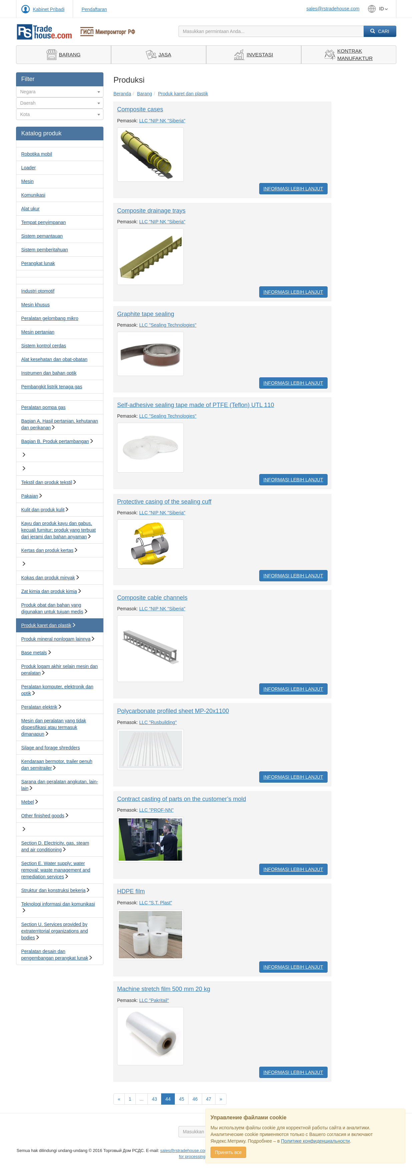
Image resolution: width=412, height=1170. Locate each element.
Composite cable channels (152, 597)
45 (181, 1099)
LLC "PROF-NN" (156, 810)
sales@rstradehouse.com (333, 8)
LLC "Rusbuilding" (158, 722)
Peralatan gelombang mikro (49, 318)
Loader (28, 167)
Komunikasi (33, 195)
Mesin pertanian (38, 332)
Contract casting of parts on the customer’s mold (181, 799)
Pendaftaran (94, 9)
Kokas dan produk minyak (48, 577)
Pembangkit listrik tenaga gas (51, 386)
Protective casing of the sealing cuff (164, 501)
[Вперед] (221, 1099)
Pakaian (29, 496)
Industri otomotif (38, 291)
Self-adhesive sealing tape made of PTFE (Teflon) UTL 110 (195, 405)
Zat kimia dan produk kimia (49, 591)
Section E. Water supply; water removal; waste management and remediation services (55, 870)
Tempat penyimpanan (43, 222)
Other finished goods (42, 815)
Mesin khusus (35, 304)
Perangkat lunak (38, 263)
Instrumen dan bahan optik (49, 373)
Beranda (122, 93)
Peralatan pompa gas (43, 407)
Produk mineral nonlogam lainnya (56, 639)
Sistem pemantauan (42, 236)
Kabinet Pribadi (49, 9)
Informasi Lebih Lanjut (293, 188)
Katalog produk (41, 133)
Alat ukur (30, 208)
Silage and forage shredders (50, 747)
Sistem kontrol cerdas (43, 345)
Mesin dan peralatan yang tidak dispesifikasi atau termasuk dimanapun (53, 727)
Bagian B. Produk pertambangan (55, 441)
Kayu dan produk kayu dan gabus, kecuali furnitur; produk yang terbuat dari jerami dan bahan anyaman (58, 530)
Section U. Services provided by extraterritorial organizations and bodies (54, 931)
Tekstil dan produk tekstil (46, 482)
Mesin (27, 181)
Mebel (27, 802)
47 (209, 1099)
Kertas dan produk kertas (47, 550)
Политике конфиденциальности (315, 1141)
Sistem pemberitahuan (44, 249)
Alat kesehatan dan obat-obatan (54, 359)
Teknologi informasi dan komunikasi (58, 904)
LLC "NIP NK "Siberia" (162, 120)
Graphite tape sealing (145, 314)
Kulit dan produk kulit (43, 509)
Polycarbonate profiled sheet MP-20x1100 (173, 711)
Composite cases (140, 109)
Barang (144, 93)
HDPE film (131, 891)
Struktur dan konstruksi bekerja (53, 890)
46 (195, 1099)
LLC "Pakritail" (154, 1000)
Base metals (34, 652)
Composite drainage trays (151, 210)
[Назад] (119, 1099)
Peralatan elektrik (39, 707)
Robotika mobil (36, 154)
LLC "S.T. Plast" (155, 902)
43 (154, 1099)
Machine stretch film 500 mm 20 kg (163, 989)
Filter (28, 79)
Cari (379, 31)
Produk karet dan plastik (46, 625)
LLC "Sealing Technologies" (167, 325)
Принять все (228, 1152)
